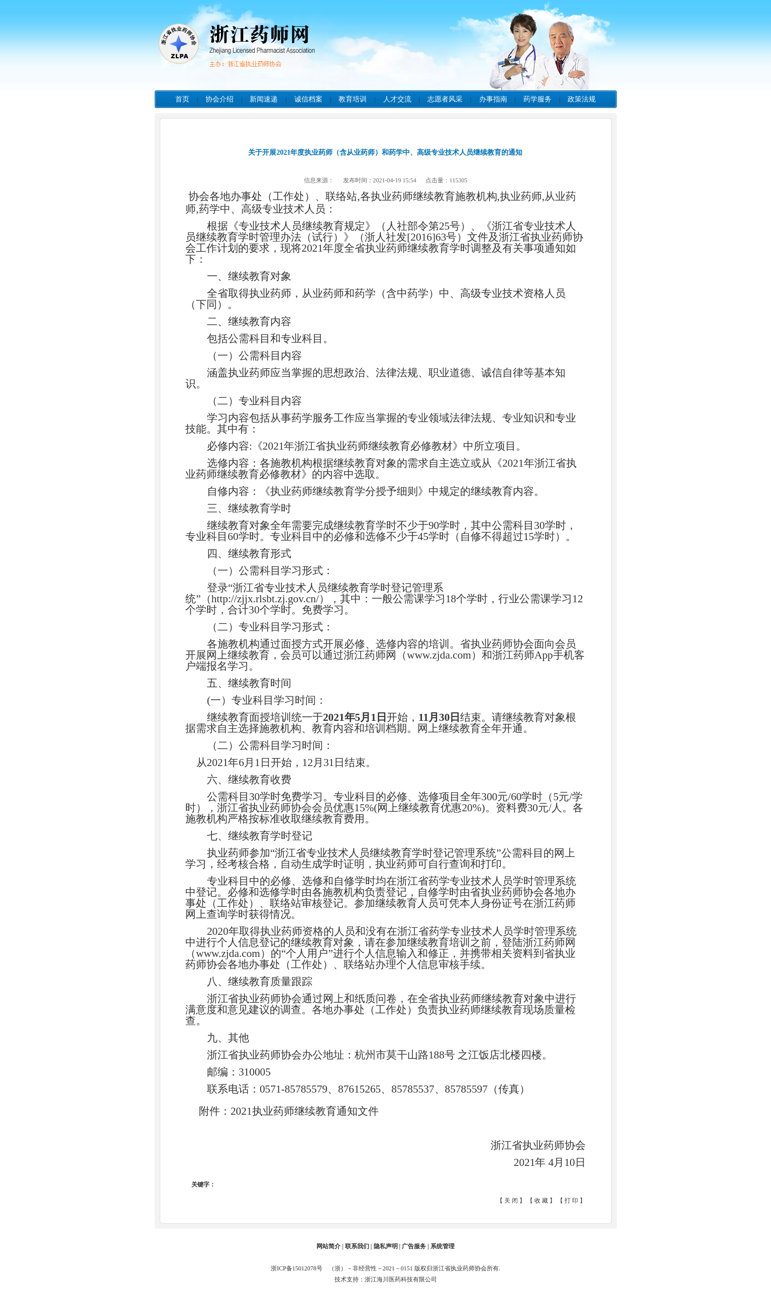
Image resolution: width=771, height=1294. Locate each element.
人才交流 (397, 99)
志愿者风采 (445, 99)
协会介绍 (219, 99)
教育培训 (353, 99)
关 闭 (511, 1200)
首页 (182, 99)
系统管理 (442, 1246)
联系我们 (357, 1246)
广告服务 (414, 1246)
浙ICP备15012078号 (299, 1268)
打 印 (571, 1200)
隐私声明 (386, 1246)
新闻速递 (264, 99)
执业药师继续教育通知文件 (315, 1111)
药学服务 (537, 99)
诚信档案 (308, 99)
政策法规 (582, 99)
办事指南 (493, 99)
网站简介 (328, 1246)
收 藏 (541, 1200)
